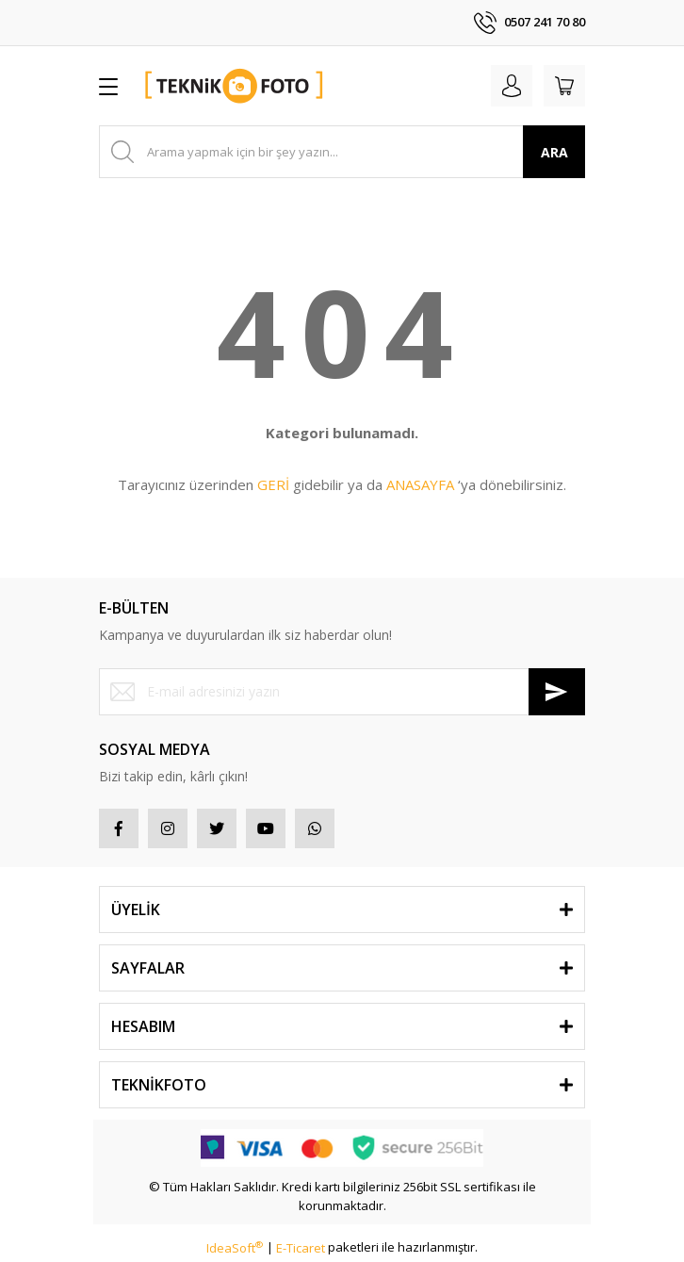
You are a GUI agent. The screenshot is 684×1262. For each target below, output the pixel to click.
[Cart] (564, 86)
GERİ (273, 484)
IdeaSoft (234, 1247)
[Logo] (234, 85)
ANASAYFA (420, 484)
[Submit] (557, 691)
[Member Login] (511, 86)
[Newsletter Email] (342, 691)
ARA (554, 152)
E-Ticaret (300, 1247)
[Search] (342, 151)
